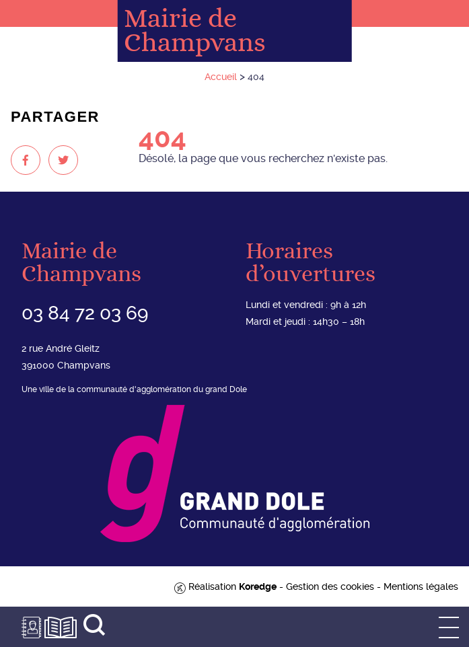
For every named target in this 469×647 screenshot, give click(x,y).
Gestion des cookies (330, 586)
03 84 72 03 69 (85, 313)
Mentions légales (421, 586)
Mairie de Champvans (195, 30)
